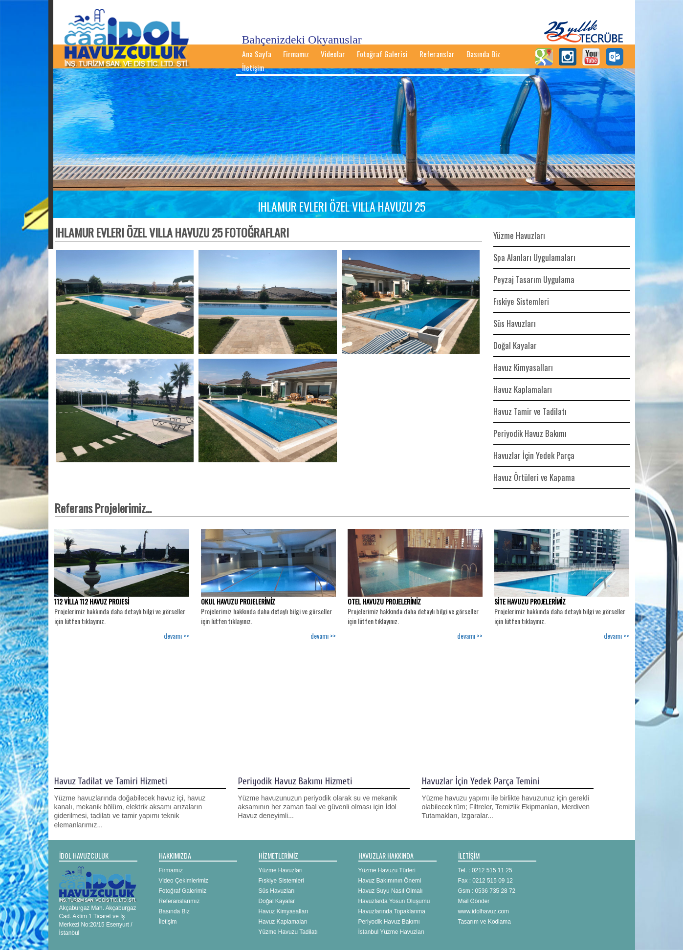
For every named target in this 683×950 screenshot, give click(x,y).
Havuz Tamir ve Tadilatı (530, 411)
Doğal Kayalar (515, 345)
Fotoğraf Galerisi (382, 53)
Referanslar (437, 53)
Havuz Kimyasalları (523, 367)
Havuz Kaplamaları (522, 389)
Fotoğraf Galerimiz (183, 890)
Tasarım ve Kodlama (484, 921)
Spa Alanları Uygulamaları (534, 257)
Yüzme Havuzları (519, 235)
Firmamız (296, 53)
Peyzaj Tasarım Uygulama (533, 279)
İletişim (253, 67)
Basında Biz (483, 53)
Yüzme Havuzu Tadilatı (288, 931)
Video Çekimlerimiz (184, 880)
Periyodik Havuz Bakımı (530, 433)
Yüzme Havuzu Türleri (387, 870)
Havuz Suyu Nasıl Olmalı (390, 890)
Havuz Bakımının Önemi (389, 880)
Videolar (333, 53)
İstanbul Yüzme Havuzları (391, 931)
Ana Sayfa (256, 53)
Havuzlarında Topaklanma (391, 911)
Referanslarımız (179, 901)
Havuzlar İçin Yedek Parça (533, 455)
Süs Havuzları (514, 323)
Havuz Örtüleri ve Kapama (534, 477)
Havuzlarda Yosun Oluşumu (394, 901)
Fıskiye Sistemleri (521, 301)
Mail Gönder (474, 901)
